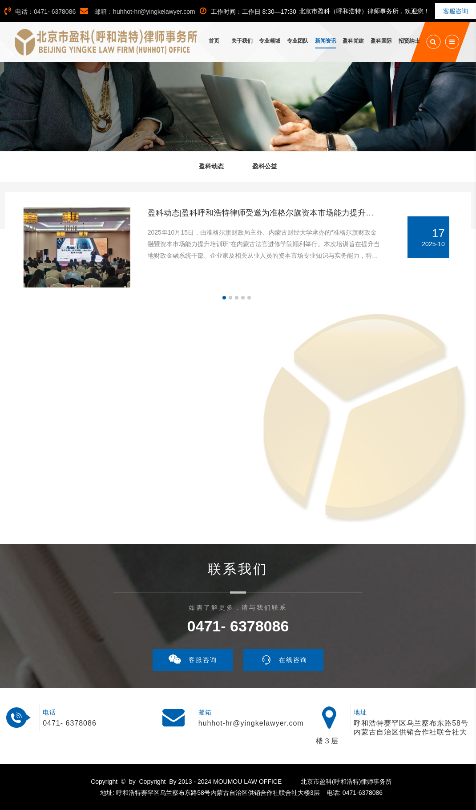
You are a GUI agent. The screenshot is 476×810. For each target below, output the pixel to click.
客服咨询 (455, 11)
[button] (224, 297)
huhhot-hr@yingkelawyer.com (251, 723)
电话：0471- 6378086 (40, 11)
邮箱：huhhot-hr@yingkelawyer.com (137, 11)
